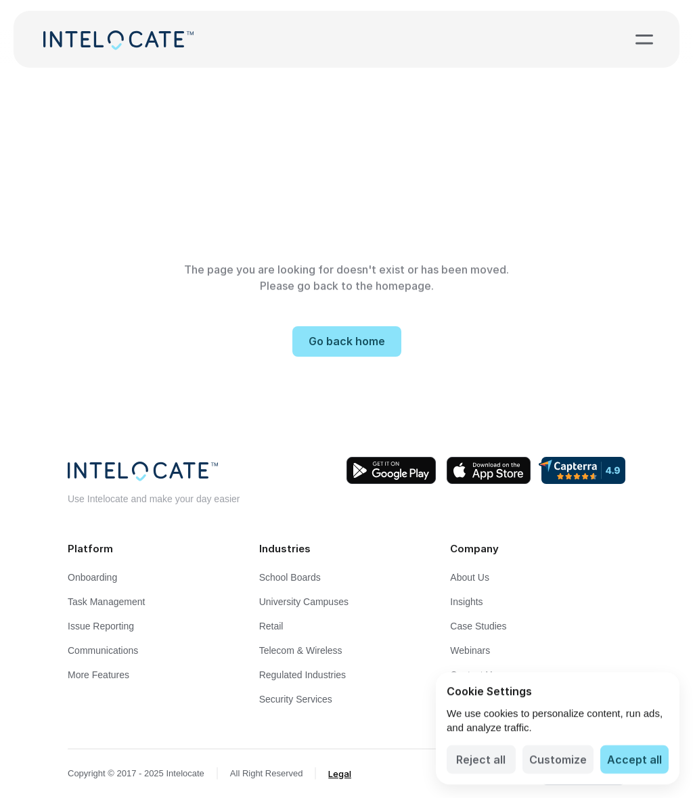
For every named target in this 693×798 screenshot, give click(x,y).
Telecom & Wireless (300, 650)
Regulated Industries (302, 674)
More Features (98, 674)
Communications (103, 650)
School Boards (290, 577)
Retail (271, 626)
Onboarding (92, 577)
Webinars (470, 650)
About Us (469, 577)
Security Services (295, 699)
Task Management (106, 601)
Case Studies (478, 626)
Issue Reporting (101, 626)
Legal (339, 773)
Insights (466, 601)
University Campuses (304, 601)
